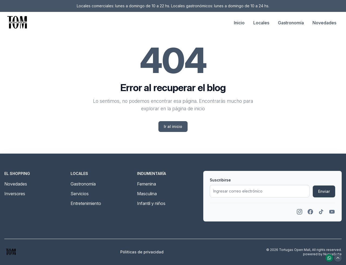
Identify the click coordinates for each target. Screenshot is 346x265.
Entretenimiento (86, 203)
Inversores (14, 193)
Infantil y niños (151, 203)
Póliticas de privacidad (142, 252)
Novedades (324, 22)
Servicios (80, 193)
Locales (261, 22)
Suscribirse (220, 180)
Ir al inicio (173, 126)
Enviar (324, 191)
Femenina (146, 184)
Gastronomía (291, 22)
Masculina (147, 193)
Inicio (239, 22)
